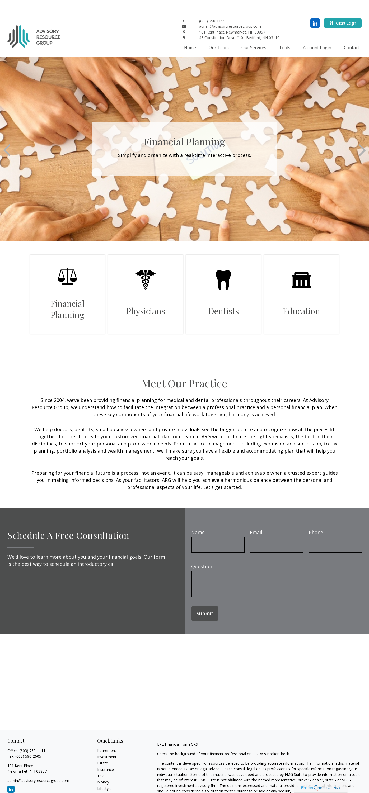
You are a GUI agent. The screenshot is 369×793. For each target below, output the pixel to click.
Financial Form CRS (181, 728)
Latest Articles (109, 778)
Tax (100, 759)
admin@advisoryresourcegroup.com (38, 764)
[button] (190, 31)
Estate (102, 747)
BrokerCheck (278, 737)
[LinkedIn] (315, 7)
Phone (316, 516)
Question (201, 550)
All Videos (105, 785)
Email (256, 516)
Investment (106, 740)
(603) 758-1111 (32, 734)
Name (198, 516)
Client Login (342, 7)
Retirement (106, 734)
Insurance (105, 753)
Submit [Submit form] (205, 598)
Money (103, 766)
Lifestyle (104, 772)
